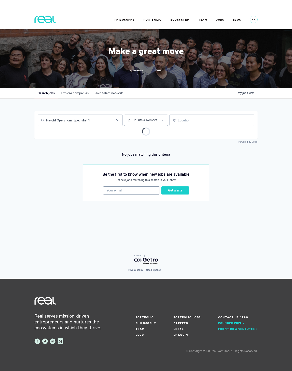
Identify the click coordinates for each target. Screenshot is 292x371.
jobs (46, 93)
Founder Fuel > (231, 323)
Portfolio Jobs (187, 317)
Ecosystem (180, 19)
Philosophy (125, 19)
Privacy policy (135, 270)
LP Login (181, 335)
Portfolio (153, 19)
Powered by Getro (248, 141)
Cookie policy (153, 270)
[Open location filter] (249, 120)
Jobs (220, 19)
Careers (181, 323)
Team (202, 19)
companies (75, 93)
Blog (237, 19)
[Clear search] (117, 120)
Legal (179, 329)
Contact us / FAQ (233, 317)
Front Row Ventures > (238, 329)
